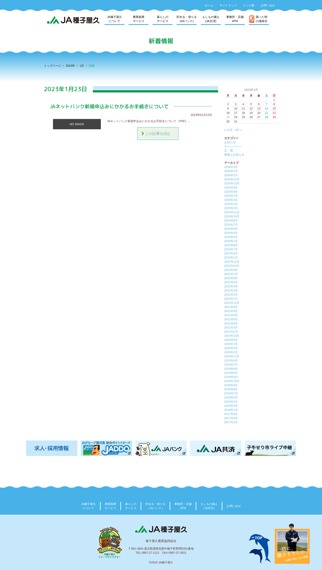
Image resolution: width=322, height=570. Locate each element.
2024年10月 (232, 216)
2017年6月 (231, 418)
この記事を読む (158, 134)
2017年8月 (231, 414)
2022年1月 (231, 298)
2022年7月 (231, 274)
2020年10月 (232, 335)
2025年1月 (231, 208)
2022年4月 (231, 286)
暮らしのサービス (162, 19)
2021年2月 (231, 331)
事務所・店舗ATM (235, 19)
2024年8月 (231, 220)
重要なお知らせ (234, 154)
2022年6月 (231, 278)
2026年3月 (231, 167)
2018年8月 (231, 389)
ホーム (209, 5)
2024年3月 (231, 237)
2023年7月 (231, 249)
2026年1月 (231, 175)
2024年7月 (231, 224)
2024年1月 (231, 241)
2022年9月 (231, 270)
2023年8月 (231, 245)
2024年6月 (231, 228)
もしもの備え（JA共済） (209, 506)
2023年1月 (231, 257)
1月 (82, 65)
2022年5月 (231, 282)
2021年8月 (231, 311)
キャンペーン (233, 146)
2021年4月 (231, 323)
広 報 (228, 150)
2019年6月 (231, 368)
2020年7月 (231, 344)
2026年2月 (231, 171)
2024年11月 (232, 212)
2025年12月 (232, 179)
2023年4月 (231, 253)
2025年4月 (231, 200)
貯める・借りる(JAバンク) (187, 19)
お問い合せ (268, 5)
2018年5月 (231, 397)
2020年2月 (231, 352)
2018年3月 (231, 405)
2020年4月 (231, 348)
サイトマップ (228, 5)
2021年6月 (231, 315)
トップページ (52, 65)
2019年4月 (231, 377)
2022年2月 (231, 294)
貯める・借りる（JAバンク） (155, 506)
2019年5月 (231, 372)
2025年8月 (231, 191)
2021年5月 (231, 319)
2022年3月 (231, 290)
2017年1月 (231, 422)
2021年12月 (232, 302)
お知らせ (230, 142)
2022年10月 (232, 265)
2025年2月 (231, 204)
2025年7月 (231, 195)
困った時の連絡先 (261, 19)
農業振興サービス (138, 19)
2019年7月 (231, 364)
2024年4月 (231, 232)
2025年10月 (232, 183)
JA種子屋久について (114, 19)
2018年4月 (231, 401)
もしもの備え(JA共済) (211, 19)
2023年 (70, 65)
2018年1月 (231, 409)
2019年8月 (231, 360)
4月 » (238, 130)
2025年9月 (231, 187)
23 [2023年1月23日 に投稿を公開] (228, 117)
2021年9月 (231, 307)
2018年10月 (232, 381)
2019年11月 (232, 356)
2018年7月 (231, 393)
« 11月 (228, 130)
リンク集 (248, 5)
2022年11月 (232, 261)
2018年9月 (231, 385)
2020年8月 (231, 340)
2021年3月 (231, 327)
